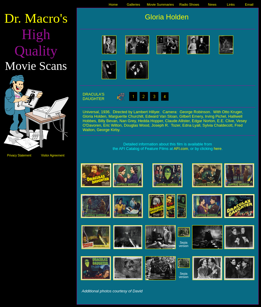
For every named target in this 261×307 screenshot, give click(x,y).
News (212, 4)
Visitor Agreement (52, 155)
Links (231, 4)
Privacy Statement (19, 155)
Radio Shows (189, 4)
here (218, 148)
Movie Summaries (160, 4)
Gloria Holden (167, 17)
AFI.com (181, 148)
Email (249, 4)
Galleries (133, 4)
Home (113, 4)
